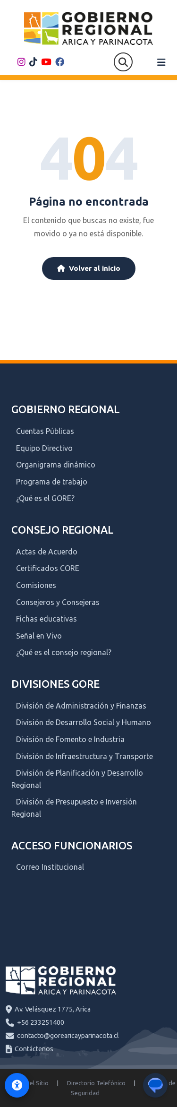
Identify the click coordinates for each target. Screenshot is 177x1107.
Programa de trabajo (51, 481)
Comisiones (36, 585)
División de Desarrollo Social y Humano (83, 722)
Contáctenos (34, 1049)
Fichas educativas (46, 618)
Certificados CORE (47, 568)
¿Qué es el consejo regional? (63, 652)
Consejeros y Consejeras (58, 602)
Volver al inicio (88, 268)
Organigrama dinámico (55, 464)
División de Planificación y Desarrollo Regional (77, 779)
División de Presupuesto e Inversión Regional (74, 807)
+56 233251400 (40, 1022)
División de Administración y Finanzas (81, 705)
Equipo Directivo (44, 448)
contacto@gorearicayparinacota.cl (68, 1035)
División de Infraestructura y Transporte (84, 756)
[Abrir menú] (161, 62)
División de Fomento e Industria (70, 739)
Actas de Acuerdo (46, 551)
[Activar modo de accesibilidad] (17, 1085)
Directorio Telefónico (96, 1083)
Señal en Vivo (39, 635)
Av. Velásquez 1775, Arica (53, 1009)
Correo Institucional (50, 867)
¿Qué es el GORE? (45, 498)
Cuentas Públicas (45, 431)
